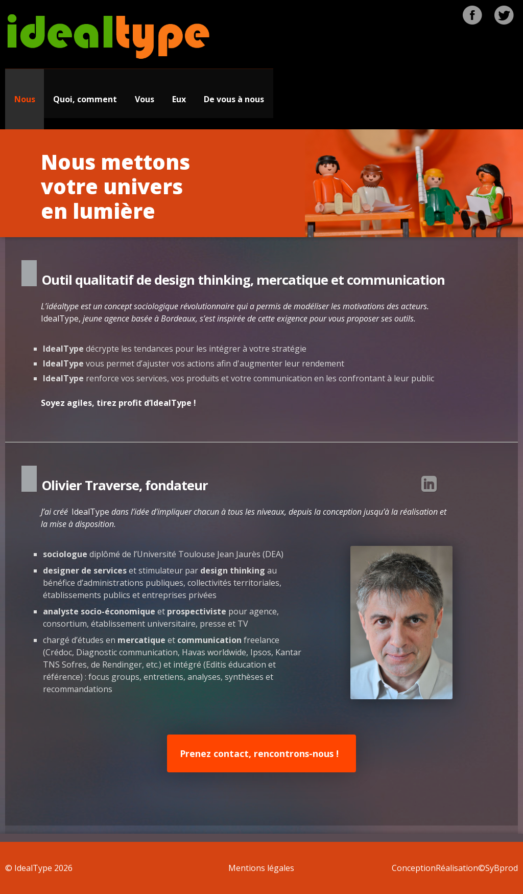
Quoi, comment (85, 99)
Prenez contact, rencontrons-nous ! (259, 753)
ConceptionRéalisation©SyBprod (455, 868)
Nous (24, 99)
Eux (179, 99)
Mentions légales (261, 868)
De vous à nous (234, 99)
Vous (144, 99)
